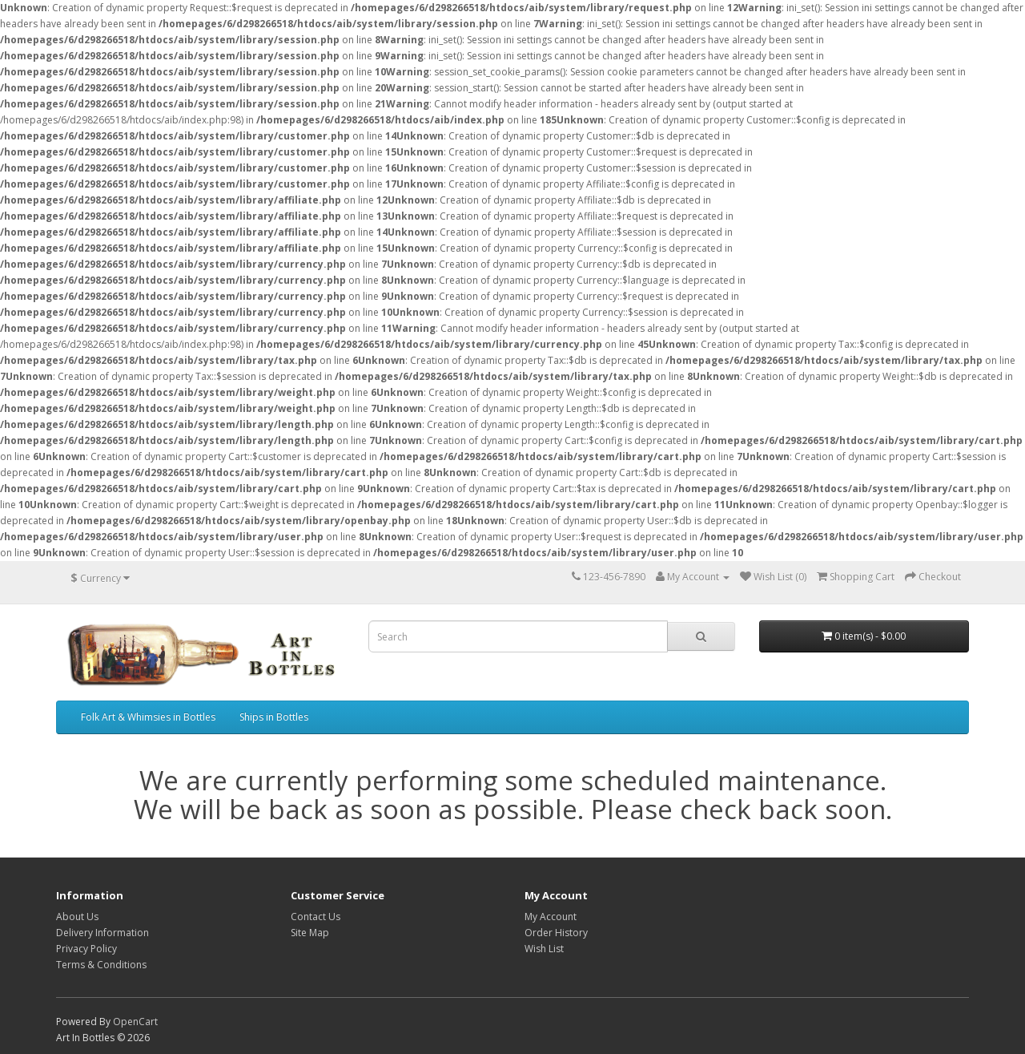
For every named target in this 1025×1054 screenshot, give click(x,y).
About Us (77, 916)
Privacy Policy (86, 948)
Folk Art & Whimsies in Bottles (148, 717)
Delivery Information (102, 932)
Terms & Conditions (101, 964)
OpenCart (135, 1021)
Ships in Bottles (273, 717)
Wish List (544, 948)
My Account (551, 916)
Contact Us (315, 916)
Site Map (310, 932)
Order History (556, 932)
